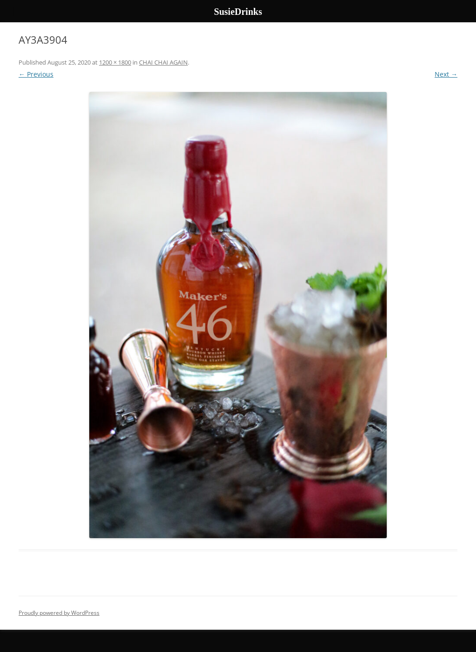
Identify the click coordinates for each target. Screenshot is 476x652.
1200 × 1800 (115, 62)
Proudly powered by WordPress (59, 613)
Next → (446, 74)
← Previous (36, 74)
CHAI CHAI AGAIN (163, 62)
